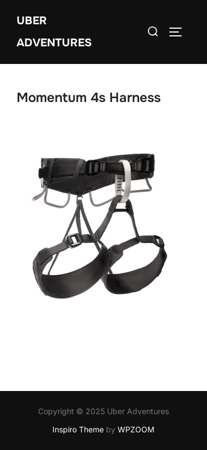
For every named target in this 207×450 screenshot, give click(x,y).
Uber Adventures (54, 32)
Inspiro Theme (78, 429)
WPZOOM (136, 429)
